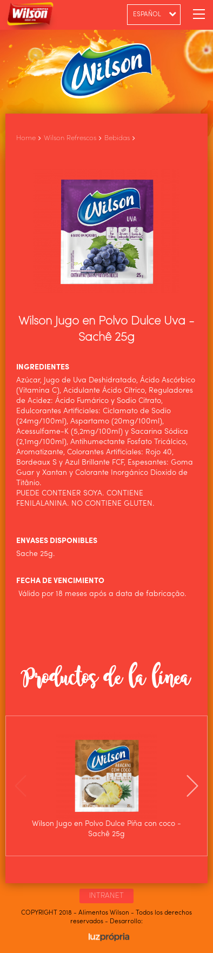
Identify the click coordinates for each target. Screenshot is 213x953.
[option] (106, 785)
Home (26, 138)
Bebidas (117, 138)
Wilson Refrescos (70, 138)
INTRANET (106, 895)
